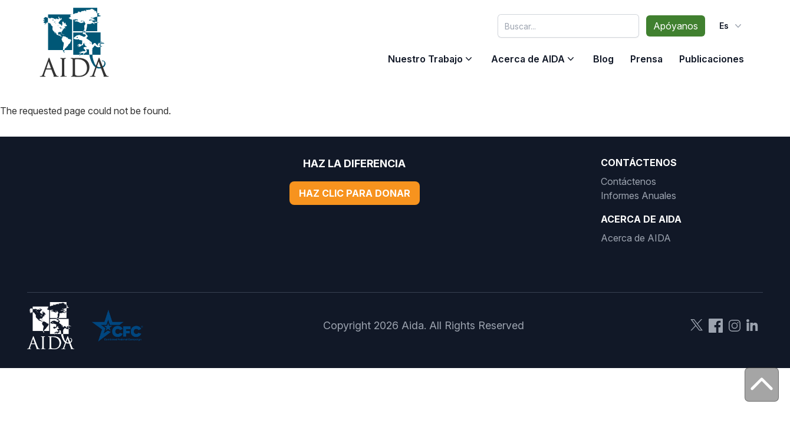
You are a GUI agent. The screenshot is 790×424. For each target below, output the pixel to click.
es (731, 26)
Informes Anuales (638, 195)
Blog (603, 59)
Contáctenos (628, 181)
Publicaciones (711, 59)
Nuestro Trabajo (425, 59)
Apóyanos (675, 26)
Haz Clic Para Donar (354, 193)
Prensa (646, 59)
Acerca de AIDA (528, 59)
